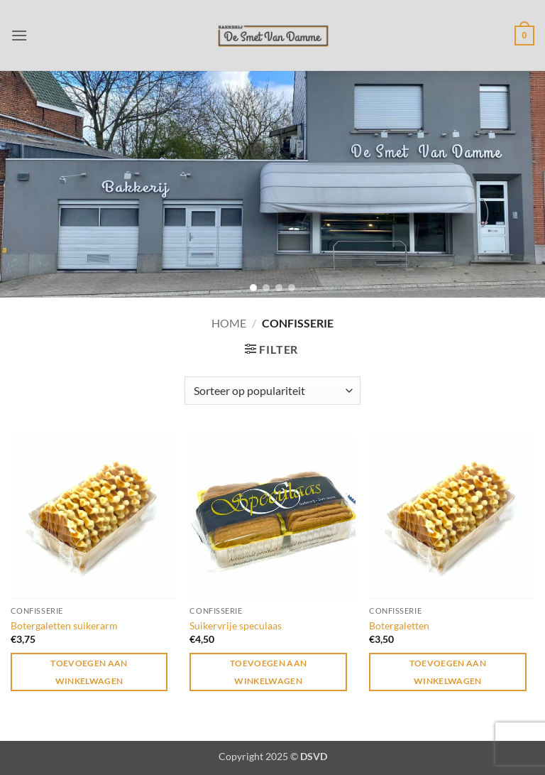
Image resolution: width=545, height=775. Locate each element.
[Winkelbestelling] (272, 390)
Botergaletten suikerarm (64, 625)
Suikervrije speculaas (235, 625)
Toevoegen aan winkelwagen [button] (89, 672)
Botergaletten (399, 625)
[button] (19, 35)
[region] (272, 184)
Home (228, 323)
